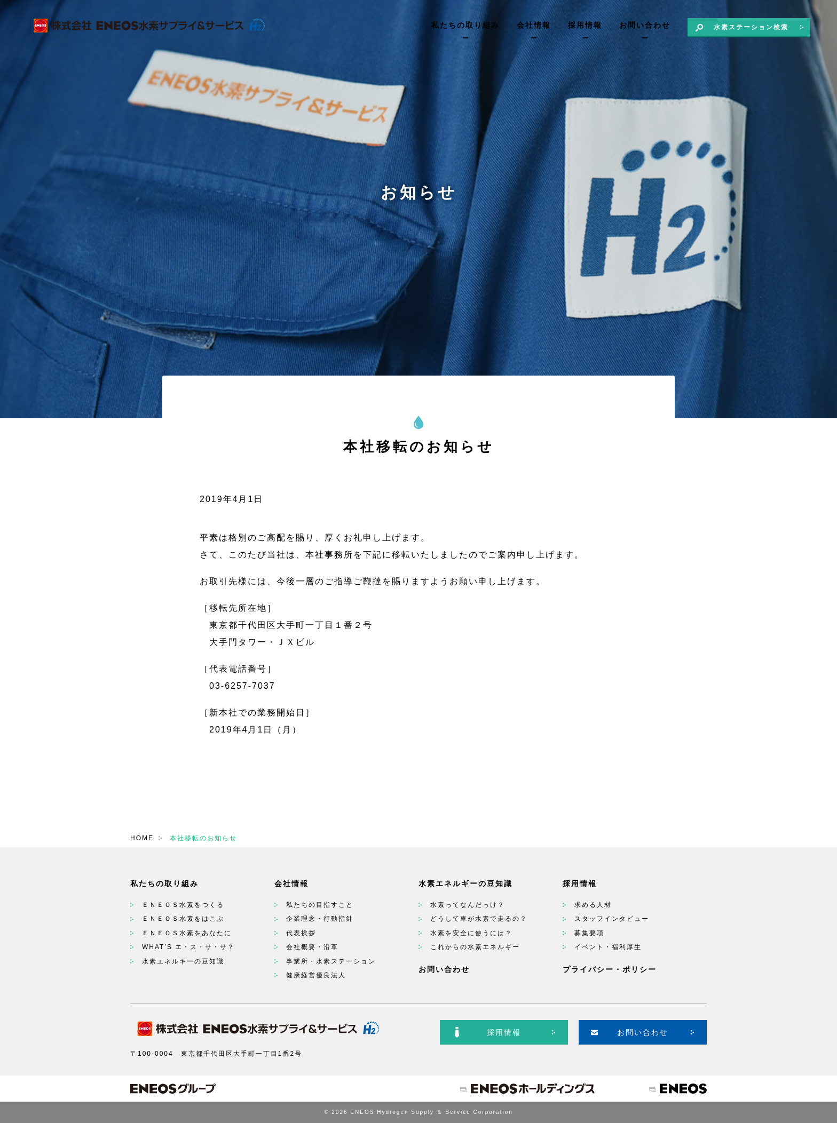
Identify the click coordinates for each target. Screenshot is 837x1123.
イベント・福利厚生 (608, 947)
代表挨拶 (301, 933)
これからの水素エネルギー (475, 947)
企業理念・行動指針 (319, 918)
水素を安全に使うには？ (471, 933)
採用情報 (585, 25)
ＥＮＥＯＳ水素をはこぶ (183, 918)
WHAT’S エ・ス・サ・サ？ (188, 947)
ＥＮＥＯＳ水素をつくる (183, 905)
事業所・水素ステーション (331, 961)
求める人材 (593, 905)
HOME (142, 838)
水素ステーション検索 (751, 27)
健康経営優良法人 (316, 975)
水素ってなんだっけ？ (467, 905)
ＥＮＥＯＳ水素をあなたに (187, 933)
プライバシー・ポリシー (610, 969)
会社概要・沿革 (312, 947)
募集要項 (589, 933)
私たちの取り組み (465, 25)
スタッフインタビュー (611, 918)
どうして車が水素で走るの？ (478, 918)
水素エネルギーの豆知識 (183, 961)
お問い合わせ (644, 25)
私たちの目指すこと (319, 905)
